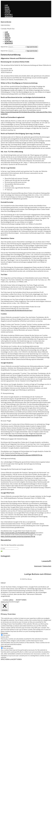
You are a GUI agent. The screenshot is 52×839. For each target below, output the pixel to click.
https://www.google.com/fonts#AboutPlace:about (18, 533)
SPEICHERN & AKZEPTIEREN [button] (11, 659)
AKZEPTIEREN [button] (21, 600)
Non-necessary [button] (6, 646)
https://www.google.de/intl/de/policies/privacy (16, 310)
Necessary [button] (4, 633)
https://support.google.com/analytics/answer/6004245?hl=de (21, 455)
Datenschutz (47, 566)
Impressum (38, 566)
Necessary (6, 635)
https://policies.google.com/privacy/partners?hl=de (18, 536)
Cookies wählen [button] (8, 600)
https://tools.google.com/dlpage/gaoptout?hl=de (25, 435)
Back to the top (6, 22)
